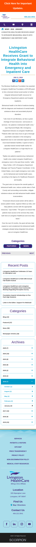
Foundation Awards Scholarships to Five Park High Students (17, 297)
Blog (6, 318)
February (8, 405)
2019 (5, 379)
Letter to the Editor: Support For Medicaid (17, 304)
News (7, 29)
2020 (5, 373)
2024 (6, 356)
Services (18, 443)
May (7, 400)
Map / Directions (18, 509)
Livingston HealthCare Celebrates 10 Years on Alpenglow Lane (18, 272)
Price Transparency (18, 455)
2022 (5, 367)
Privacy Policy (18, 460)
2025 (5, 350)
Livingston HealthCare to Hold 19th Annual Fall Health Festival (18, 280)
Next (32, 253)
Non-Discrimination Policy (18, 464)
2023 (5, 362)
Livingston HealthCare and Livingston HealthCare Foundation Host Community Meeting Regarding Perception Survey (17, 288)
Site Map (18, 451)
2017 (6, 415)
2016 (5, 421)
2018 (12, 29)
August (8, 395)
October (8, 390)
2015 (6, 426)
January (18, 29)
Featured (11, 246)
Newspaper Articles (11, 335)
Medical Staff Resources (18, 468)
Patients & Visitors (18, 447)
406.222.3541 (29, 17)
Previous (6, 253)
